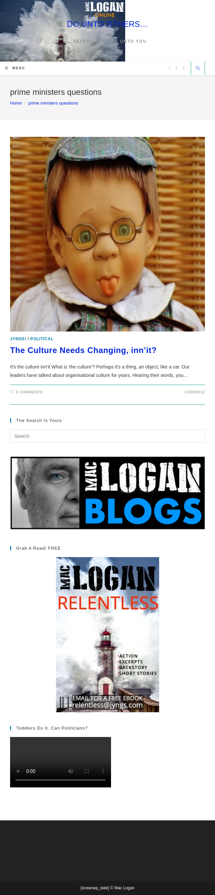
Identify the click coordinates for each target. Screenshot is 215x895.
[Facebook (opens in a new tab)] (176, 68)
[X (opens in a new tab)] (169, 68)
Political (41, 339)
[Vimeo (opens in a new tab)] (183, 68)
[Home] (16, 103)
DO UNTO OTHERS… (107, 24)
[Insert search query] (107, 436)
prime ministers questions (53, 103)
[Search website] (198, 69)
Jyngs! (18, 339)
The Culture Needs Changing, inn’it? (83, 350)
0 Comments (29, 392)
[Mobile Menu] (15, 68)
